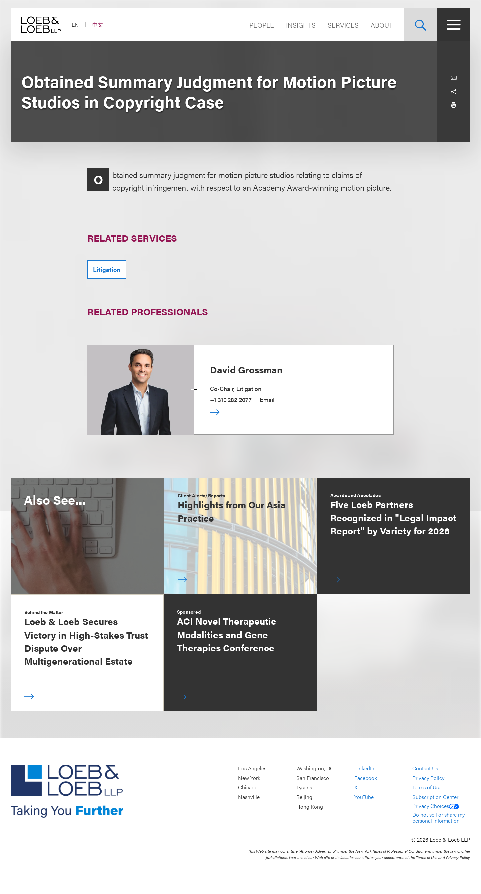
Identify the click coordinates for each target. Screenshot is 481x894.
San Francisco (312, 778)
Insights (301, 25)
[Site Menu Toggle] (453, 24)
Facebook (365, 778)
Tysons (304, 787)
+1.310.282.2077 (231, 399)
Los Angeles (252, 768)
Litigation (106, 269)
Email (267, 399)
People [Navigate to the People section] (261, 25)
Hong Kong (309, 807)
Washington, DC (315, 768)
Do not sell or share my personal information (438, 817)
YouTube (364, 797)
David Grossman (246, 369)
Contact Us (425, 768)
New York (249, 778)
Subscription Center (435, 797)
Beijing (304, 797)
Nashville (249, 797)
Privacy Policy (428, 778)
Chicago (248, 787)
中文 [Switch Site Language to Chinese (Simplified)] (97, 24)
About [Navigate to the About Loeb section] (382, 25)
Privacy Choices (435, 806)
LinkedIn (364, 768)
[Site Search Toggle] (420, 24)
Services (343, 25)
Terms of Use (426, 787)
